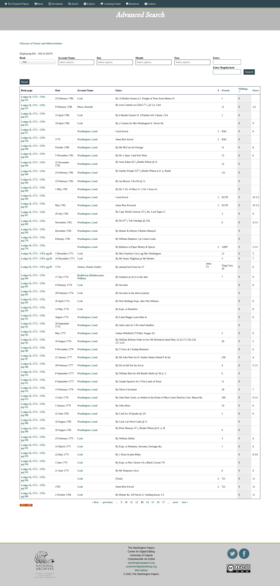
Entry (216, 57)
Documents (57, 4)
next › (176, 502)
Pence (255, 90)
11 (131, 502)
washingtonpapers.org (141, 562)
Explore (90, 4)
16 (158, 502)
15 (152, 502)
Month (139, 57)
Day (99, 57)
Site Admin (141, 570)
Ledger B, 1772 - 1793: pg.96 (36, 253)
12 (136, 502)
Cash (80, 98)
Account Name (66, 57)
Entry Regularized (223, 67)
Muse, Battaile (85, 106)
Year (177, 57)
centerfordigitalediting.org (141, 566)
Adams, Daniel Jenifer (89, 266)
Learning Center (112, 4)
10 (126, 502)
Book (23, 57)
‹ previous (107, 502)
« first (95, 502)
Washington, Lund (87, 131)
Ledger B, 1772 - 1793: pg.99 (36, 266)
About (40, 4)
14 (147, 502)
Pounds (226, 90)
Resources (133, 4)
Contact (151, 4)
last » (185, 502)
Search (74, 4)
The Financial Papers (18, 4)
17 (163, 502)
